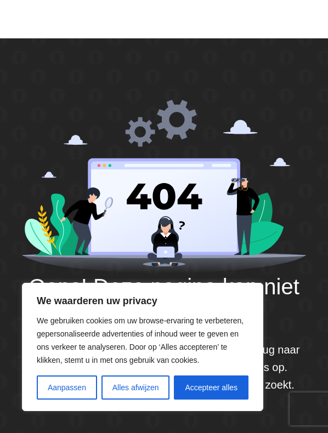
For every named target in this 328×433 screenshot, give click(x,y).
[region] (142, 347)
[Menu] (303, 19)
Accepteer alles (211, 387)
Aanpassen (67, 387)
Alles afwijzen (135, 387)
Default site (57, 18)
